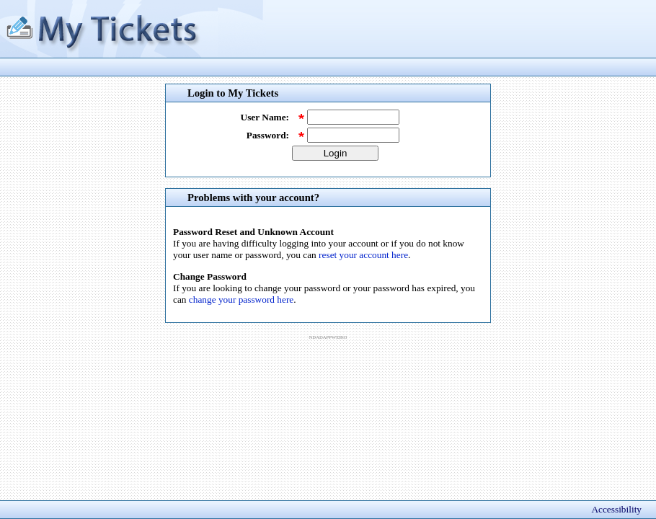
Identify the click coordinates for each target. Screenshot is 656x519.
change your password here (241, 299)
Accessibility (616, 509)
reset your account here (363, 254)
